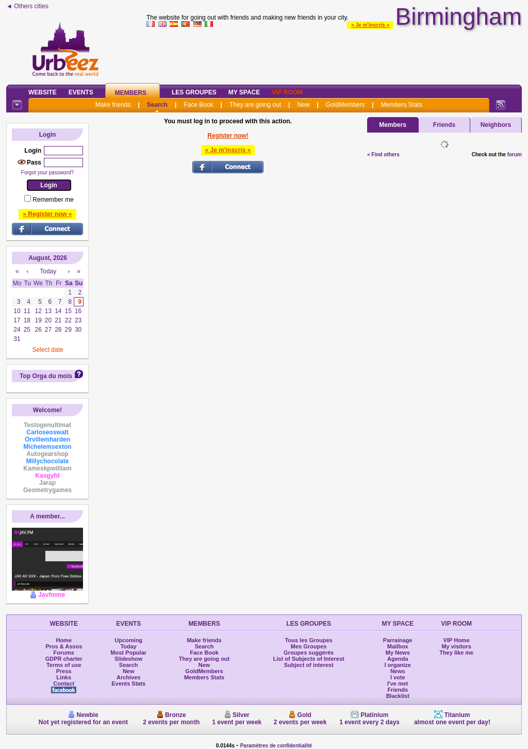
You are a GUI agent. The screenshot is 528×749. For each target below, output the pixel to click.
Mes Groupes (309, 646)
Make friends (113, 104)
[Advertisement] (334, 53)
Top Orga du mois (46, 376)
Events (81, 92)
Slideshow (128, 659)
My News (398, 652)
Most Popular (128, 652)
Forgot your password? (47, 172)
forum (514, 154)
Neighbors (496, 124)
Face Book (198, 104)
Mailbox (397, 646)
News (397, 671)
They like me (456, 652)
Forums (64, 652)
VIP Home (456, 640)
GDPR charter (63, 659)
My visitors (456, 646)
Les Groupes (194, 92)
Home (64, 640)
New (303, 104)
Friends (444, 124)
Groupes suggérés (309, 652)
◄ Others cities (27, 6)
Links (63, 677)
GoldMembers (345, 104)
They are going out (255, 104)
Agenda (397, 659)
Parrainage (397, 640)
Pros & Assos (63, 646)
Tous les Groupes (309, 640)
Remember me (52, 199)
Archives (128, 677)
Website (42, 92)
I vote (397, 677)
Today (128, 646)
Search (157, 104)
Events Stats (128, 683)
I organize (398, 665)
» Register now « (47, 214)
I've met (397, 683)
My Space (244, 92)
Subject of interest (309, 665)
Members (130, 92)
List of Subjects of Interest (308, 659)
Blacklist (397, 696)
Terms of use (63, 665)
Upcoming (128, 640)
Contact (63, 683)
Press (64, 671)
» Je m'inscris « (370, 25)
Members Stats (402, 104)
